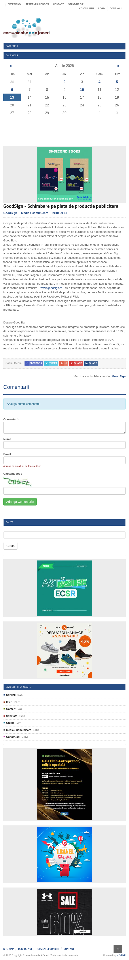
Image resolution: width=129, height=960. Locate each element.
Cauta (10, 546)
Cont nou (115, 8)
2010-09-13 (59, 213)
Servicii (11, 695)
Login (101, 8)
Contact (58, 4)
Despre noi (14, 4)
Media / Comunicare (34, 213)
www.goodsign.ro (51, 288)
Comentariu (11, 419)
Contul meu (86, 8)
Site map (8, 949)
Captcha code (12, 473)
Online (10, 723)
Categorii (12, 46)
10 (82, 90)
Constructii (13, 737)
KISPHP (121, 955)
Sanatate (11, 716)
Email (7, 454)
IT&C (9, 702)
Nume (7, 439)
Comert (10, 709)
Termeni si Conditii (37, 4)
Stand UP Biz (75, 4)
